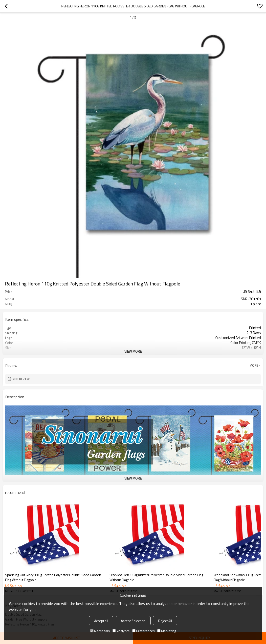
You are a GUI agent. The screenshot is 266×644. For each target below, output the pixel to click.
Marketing (166, 630)
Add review (21, 379)
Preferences (143, 630)
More (253, 365)
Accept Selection (133, 620)
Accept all (101, 620)
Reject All (165, 620)
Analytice (121, 630)
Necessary (100, 630)
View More (133, 351)
